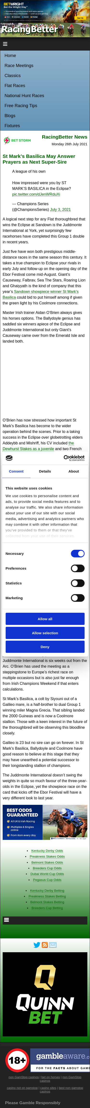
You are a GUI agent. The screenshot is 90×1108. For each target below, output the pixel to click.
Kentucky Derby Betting (47, 890)
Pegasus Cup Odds (47, 880)
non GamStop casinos (24, 1077)
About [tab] (73, 471)
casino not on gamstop (22, 1088)
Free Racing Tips (21, 105)
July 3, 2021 (60, 210)
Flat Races (15, 85)
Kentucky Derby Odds (47, 851)
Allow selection (45, 633)
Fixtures (12, 125)
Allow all (45, 619)
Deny (45, 647)
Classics (13, 75)
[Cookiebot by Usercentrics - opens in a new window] (64, 458)
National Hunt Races (24, 95)
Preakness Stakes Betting (47, 896)
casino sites (48, 1088)
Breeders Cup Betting (47, 908)
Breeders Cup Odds (47, 868)
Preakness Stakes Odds (47, 856)
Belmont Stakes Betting (47, 902)
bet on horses (50, 1077)
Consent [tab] (16, 471)
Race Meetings (19, 65)
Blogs (10, 115)
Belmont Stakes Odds (47, 862)
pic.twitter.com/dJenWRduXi (36, 194)
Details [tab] (45, 471)
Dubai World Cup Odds (47, 874)
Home (10, 55)
